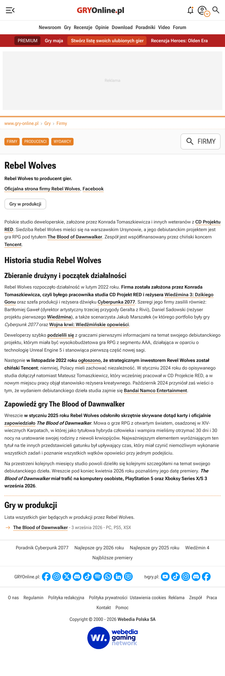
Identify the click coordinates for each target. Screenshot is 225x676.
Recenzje (83, 28)
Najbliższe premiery (112, 557)
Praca (212, 597)
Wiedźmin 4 (197, 547)
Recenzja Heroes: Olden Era (179, 40)
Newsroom (50, 28)
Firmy (62, 123)
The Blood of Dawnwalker (74, 237)
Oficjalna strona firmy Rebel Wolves (42, 189)
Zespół (195, 597)
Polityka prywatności (108, 597)
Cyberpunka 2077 (116, 302)
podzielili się (60, 335)
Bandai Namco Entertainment (155, 390)
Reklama (176, 597)
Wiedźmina (59, 317)
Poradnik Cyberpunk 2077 (42, 547)
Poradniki (145, 28)
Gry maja (54, 40)
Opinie (102, 28)
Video (164, 28)
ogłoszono (89, 360)
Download (122, 28)
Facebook (93, 189)
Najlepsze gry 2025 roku (154, 547)
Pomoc (121, 607)
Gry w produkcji (25, 204)
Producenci (35, 141)
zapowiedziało (19, 423)
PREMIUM (28, 40)
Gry (67, 28)
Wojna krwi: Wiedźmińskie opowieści (89, 324)
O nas (13, 597)
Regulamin (33, 597)
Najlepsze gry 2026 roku (99, 547)
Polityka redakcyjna (66, 597)
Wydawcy (62, 141)
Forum (179, 28)
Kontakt (103, 607)
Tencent (12, 244)
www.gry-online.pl (21, 123)
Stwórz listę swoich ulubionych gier (107, 40)
